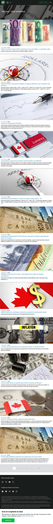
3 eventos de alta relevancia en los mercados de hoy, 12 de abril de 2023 (22, 347)
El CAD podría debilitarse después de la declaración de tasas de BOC (21, 457)
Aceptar (8, 520)
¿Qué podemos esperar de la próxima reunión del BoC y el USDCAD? (21, 161)
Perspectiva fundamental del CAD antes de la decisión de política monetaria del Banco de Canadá (24, 237)
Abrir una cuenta (43, 2)
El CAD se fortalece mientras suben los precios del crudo (18, 419)
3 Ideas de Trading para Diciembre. (11, 123)
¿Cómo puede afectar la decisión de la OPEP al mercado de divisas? (21, 383)
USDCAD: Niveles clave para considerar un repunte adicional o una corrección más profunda (25, 84)
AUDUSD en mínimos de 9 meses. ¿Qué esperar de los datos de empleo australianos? (22, 275)
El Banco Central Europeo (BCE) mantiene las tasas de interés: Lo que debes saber (25, 49)
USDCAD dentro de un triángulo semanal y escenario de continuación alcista (24, 312)
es (10, 2)
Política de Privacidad (27, 516)
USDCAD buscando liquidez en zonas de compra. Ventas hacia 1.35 (21, 198)
